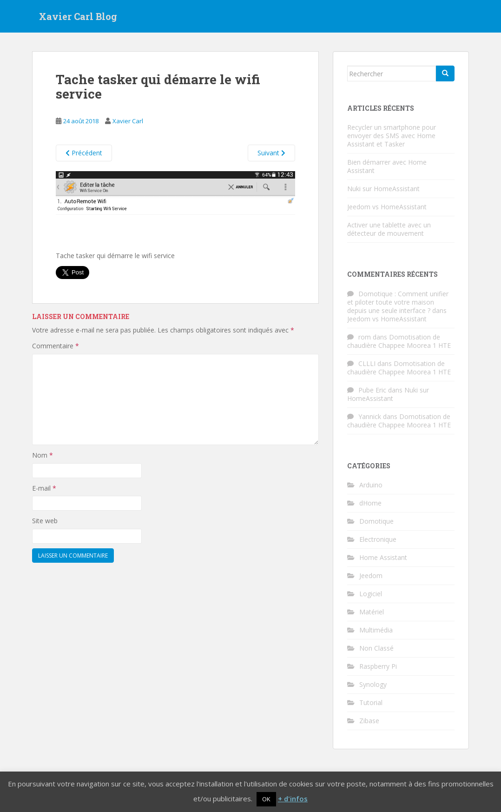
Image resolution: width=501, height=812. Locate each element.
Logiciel (370, 593)
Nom (42, 455)
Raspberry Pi (378, 666)
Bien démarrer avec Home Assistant (387, 166)
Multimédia (376, 630)
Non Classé (376, 648)
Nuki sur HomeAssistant (383, 188)
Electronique (377, 539)
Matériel (371, 611)
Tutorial (370, 702)
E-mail (44, 488)
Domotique (376, 521)
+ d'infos (293, 798)
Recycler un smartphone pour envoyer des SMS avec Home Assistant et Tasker (391, 135)
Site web (45, 520)
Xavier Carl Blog (78, 16)
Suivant (271, 152)
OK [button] (266, 799)
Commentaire (55, 345)
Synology (373, 684)
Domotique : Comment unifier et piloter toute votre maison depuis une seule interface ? (397, 302)
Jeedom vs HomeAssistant (387, 206)
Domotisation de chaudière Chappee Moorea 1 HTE (399, 341)
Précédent (84, 152)
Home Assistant (383, 557)
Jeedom (370, 575)
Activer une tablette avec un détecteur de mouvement (389, 229)
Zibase (369, 720)
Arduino (370, 484)
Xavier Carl (127, 121)
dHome (370, 503)
